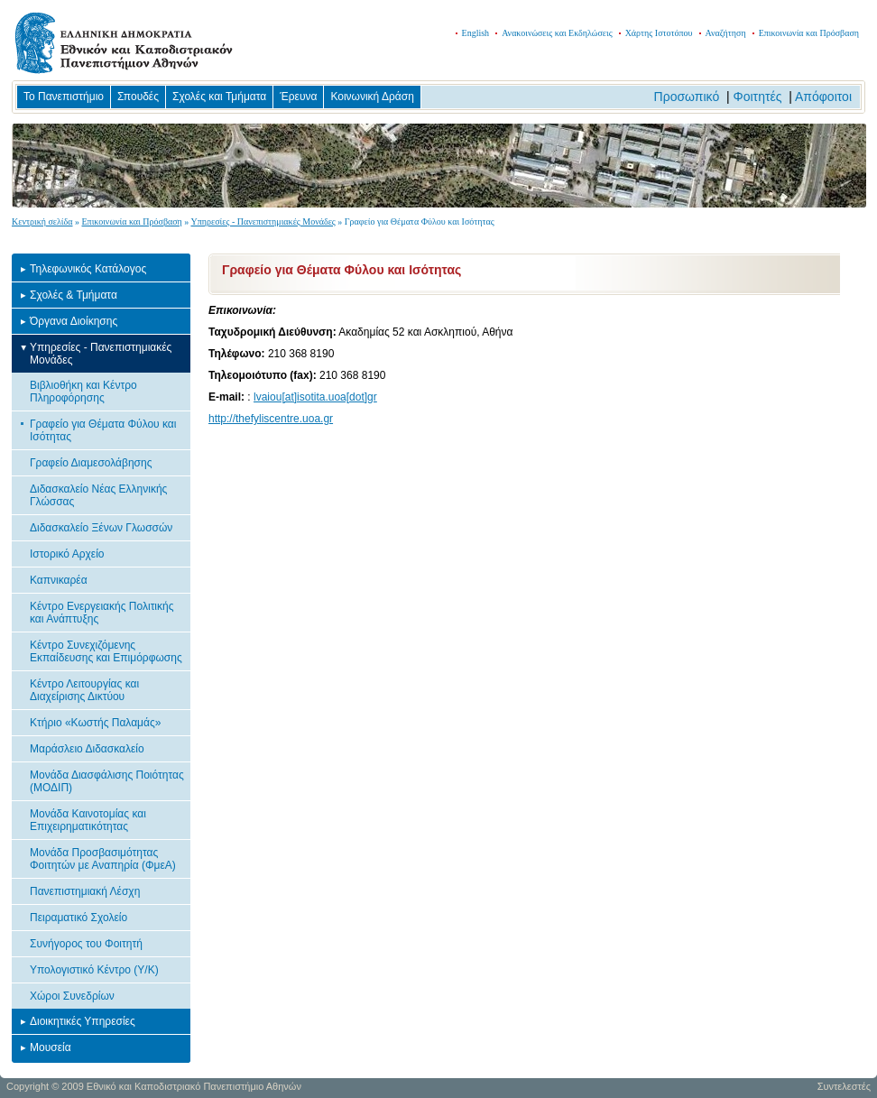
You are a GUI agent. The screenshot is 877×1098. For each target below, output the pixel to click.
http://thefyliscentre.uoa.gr (270, 418)
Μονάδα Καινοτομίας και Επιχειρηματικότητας (88, 820)
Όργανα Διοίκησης (73, 321)
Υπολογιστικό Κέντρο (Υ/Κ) (94, 970)
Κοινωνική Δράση (371, 96)
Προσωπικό (687, 96)
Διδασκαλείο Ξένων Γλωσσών (101, 527)
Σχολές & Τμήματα (73, 295)
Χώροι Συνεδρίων (72, 996)
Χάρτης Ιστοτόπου (659, 33)
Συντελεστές (844, 1086)
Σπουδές (138, 96)
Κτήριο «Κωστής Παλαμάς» (95, 722)
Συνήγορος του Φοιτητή (86, 943)
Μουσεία (50, 1047)
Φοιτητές (758, 96)
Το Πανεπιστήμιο (63, 96)
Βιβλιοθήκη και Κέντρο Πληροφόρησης (83, 391)
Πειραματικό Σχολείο (78, 917)
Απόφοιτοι (823, 96)
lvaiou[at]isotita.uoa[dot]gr (315, 397)
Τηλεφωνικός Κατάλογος (88, 269)
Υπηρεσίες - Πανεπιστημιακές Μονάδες (262, 221)
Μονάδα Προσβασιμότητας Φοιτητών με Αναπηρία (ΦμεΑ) (103, 859)
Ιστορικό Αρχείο (67, 554)
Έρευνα (298, 96)
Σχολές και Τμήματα (219, 96)
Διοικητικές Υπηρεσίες (82, 1021)
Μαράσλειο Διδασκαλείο (87, 749)
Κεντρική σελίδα (42, 221)
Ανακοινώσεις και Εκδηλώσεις (557, 33)
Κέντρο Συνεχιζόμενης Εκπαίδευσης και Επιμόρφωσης (106, 651)
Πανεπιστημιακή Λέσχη (85, 891)
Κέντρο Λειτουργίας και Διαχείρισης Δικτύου (84, 690)
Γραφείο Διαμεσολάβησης (91, 463)
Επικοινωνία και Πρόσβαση (809, 33)
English (476, 33)
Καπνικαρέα (59, 580)
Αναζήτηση (726, 33)
